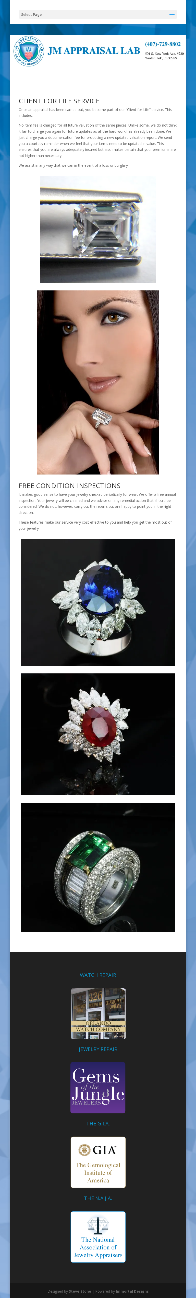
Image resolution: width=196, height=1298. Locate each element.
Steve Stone (80, 1291)
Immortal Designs (132, 1291)
